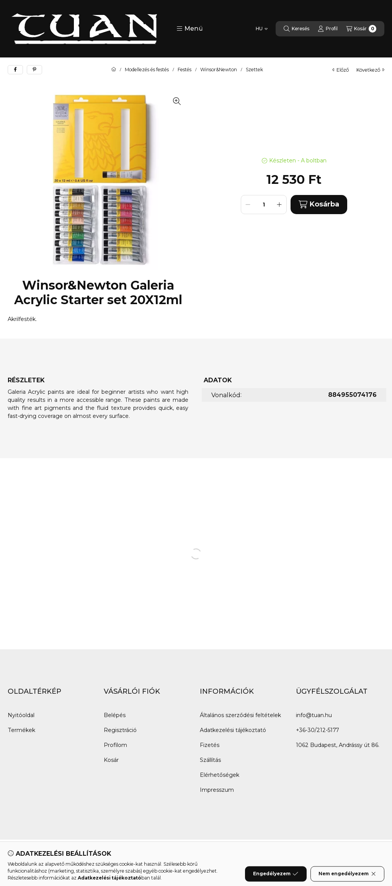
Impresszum (217, 789)
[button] (189, 28)
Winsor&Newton (218, 69)
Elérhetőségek (219, 774)
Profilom (115, 745)
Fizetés (209, 745)
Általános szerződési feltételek (240, 715)
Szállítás (210, 760)
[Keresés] (296, 28)
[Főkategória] (113, 69)
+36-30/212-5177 (317, 730)
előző (340, 70)
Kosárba (319, 204)
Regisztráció (120, 730)
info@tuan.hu (314, 715)
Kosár (111, 760)
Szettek (254, 69)
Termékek (21, 730)
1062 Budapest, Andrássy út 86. (337, 745)
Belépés (115, 715)
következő (370, 70)
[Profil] (327, 28)
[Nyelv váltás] (261, 28)
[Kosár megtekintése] (361, 28)
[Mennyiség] (264, 204)
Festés (184, 69)
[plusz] (279, 204)
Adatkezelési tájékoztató (233, 730)
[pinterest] (34, 69)
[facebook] (15, 69)
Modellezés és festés (147, 69)
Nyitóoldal (21, 715)
